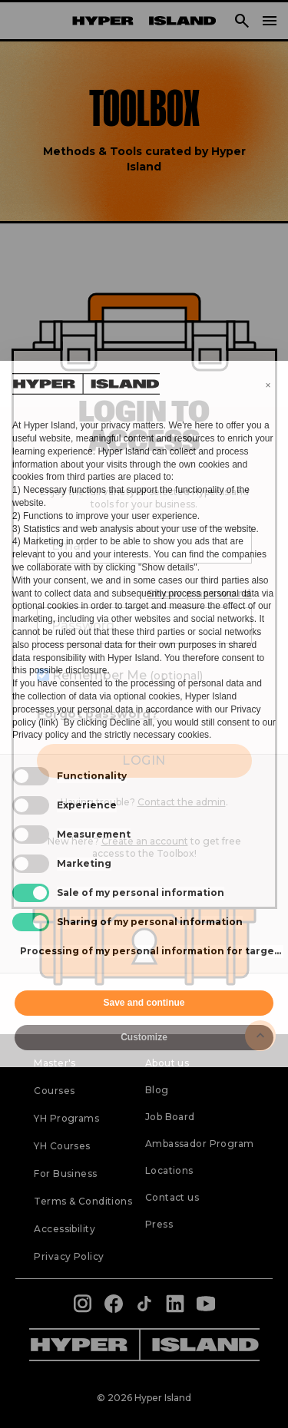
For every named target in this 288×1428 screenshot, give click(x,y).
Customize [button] (144, 1037)
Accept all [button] (210, 1002)
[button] (268, 385)
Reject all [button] (78, 1002)
